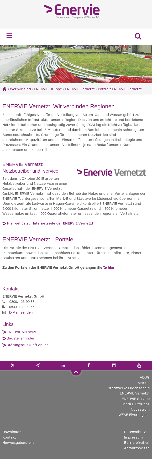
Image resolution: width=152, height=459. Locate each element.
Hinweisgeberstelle (18, 442)
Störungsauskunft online (27, 345)
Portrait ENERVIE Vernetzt (120, 89)
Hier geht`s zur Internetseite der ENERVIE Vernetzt (50, 223)
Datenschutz (135, 432)
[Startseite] (4, 89)
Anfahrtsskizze (136, 448)
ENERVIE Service (136, 399)
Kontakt (9, 437)
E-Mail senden (21, 312)
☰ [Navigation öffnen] (9, 36)
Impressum (133, 437)
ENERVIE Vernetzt (80, 89)
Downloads (11, 432)
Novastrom (140, 409)
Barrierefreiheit (137, 442)
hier (111, 267)
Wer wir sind (20, 89)
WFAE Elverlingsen (134, 415)
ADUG (145, 377)
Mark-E (144, 383)
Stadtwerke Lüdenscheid (129, 388)
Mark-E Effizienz (136, 404)
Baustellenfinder (20, 338)
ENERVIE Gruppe (48, 89)
